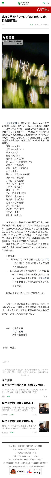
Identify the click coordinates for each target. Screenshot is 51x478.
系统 (31, 25)
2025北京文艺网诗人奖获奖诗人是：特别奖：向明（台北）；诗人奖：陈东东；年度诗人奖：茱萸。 (24, 391)
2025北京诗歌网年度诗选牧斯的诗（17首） (19, 421)
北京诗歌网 (43, 278)
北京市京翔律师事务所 (36, 466)
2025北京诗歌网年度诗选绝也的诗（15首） (19, 403)
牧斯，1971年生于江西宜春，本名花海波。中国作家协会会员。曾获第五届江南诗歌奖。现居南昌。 (19, 427)
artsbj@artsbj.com (36, 460)
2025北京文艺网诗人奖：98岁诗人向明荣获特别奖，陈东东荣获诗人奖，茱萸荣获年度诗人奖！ (24, 385)
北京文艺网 (11, 123)
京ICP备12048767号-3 (11, 463)
